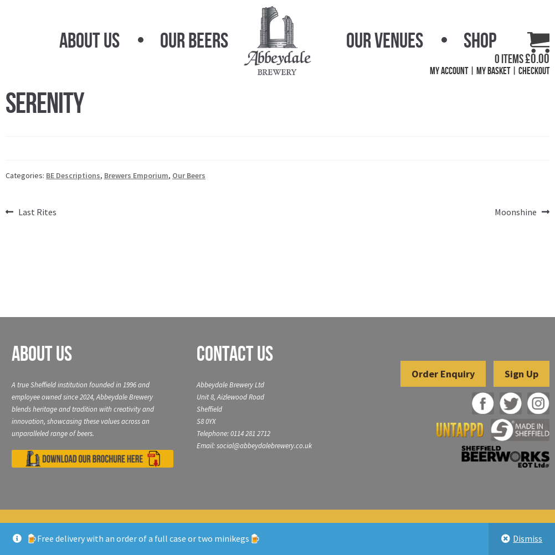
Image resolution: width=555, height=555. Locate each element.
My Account (449, 70)
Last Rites (37, 212)
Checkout (533, 70)
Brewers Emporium (136, 175)
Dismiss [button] (527, 538)
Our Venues (384, 40)
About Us (89, 40)
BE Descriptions (73, 175)
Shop (480, 40)
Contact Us (235, 353)
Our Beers (194, 40)
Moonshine (516, 212)
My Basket (493, 70)
